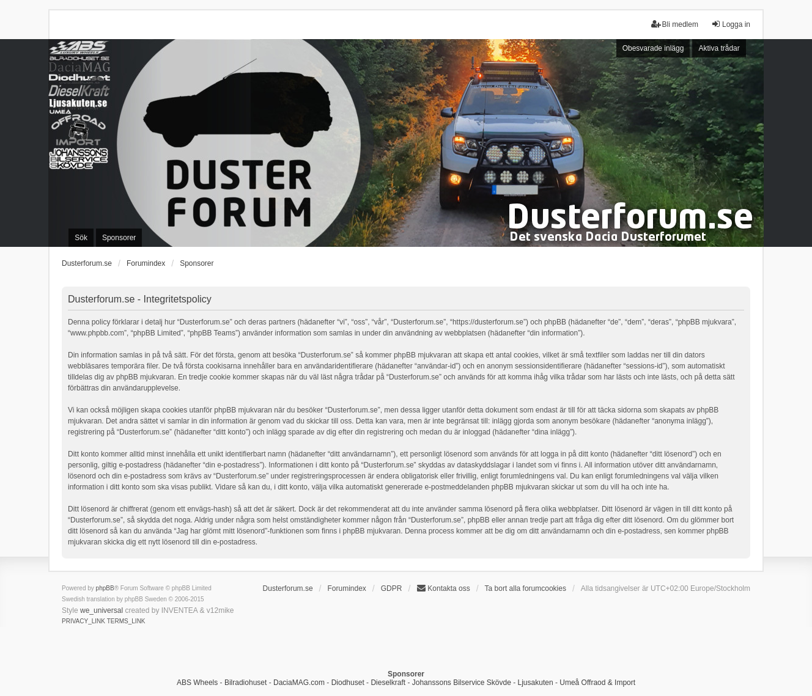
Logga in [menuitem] (730, 24)
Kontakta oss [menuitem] (443, 588)
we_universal (101, 610)
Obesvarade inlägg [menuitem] (653, 48)
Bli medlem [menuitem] (674, 24)
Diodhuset (347, 682)
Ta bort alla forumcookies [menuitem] (525, 588)
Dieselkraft (388, 682)
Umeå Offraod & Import (597, 682)
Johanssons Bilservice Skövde (461, 682)
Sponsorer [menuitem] (119, 237)
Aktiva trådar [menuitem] (718, 48)
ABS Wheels (197, 682)
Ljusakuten (535, 682)
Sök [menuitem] (81, 237)
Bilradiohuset (245, 682)
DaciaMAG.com (299, 682)
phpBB (105, 588)
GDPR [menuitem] (391, 588)
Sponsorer (196, 263)
